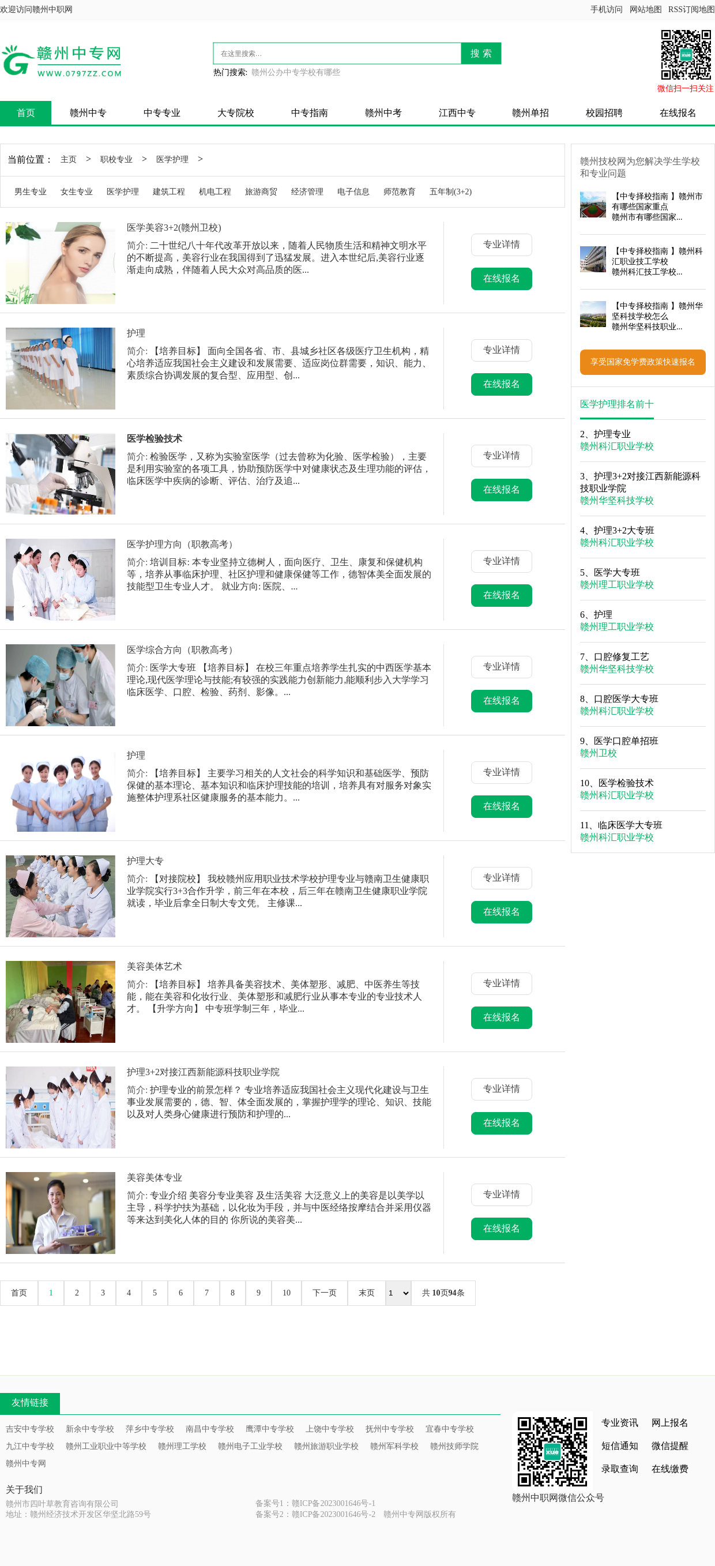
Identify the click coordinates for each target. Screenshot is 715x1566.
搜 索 (481, 53)
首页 (26, 113)
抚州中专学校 (390, 1429)
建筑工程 (169, 191)
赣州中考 (383, 113)
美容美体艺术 (154, 966)
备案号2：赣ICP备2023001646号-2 (315, 1514)
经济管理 (307, 191)
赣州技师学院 (454, 1446)
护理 (136, 333)
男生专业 (30, 191)
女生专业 (77, 191)
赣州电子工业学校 (250, 1446)
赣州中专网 (26, 1463)
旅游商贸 (261, 191)
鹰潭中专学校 (270, 1429)
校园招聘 (604, 113)
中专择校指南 (644, 196)
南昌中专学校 (210, 1429)
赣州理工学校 (182, 1446)
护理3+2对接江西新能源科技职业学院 (203, 1072)
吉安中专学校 (30, 1429)
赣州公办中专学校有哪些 (295, 72)
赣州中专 (88, 113)
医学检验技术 (626, 783)
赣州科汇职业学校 (617, 446)
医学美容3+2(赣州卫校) (174, 227)
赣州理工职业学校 (617, 584)
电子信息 (353, 191)
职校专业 (116, 159)
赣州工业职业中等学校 (106, 1446)
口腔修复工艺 (621, 657)
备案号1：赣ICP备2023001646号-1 (315, 1503)
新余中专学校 (90, 1429)
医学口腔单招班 (626, 741)
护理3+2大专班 (624, 530)
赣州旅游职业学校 (326, 1446)
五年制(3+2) (451, 191)
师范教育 (399, 191)
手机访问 (606, 9)
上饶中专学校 (330, 1429)
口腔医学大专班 (626, 699)
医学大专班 (617, 572)
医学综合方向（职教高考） (182, 650)
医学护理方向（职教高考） (182, 544)
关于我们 (24, 1489)
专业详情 (501, 244)
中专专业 (162, 113)
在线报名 (678, 113)
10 (287, 1293)
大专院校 (235, 113)
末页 (367, 1293)
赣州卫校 (598, 753)
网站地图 (646, 9)
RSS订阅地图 (691, 9)
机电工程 (215, 191)
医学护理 (172, 159)
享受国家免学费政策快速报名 (642, 362)
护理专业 (612, 434)
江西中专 (457, 113)
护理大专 (145, 861)
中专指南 (309, 113)
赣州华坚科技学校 (617, 500)
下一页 (325, 1293)
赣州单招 (530, 113)
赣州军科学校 (394, 1446)
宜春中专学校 (450, 1429)
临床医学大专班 (630, 825)
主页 (69, 159)
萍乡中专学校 (150, 1429)
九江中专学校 (30, 1446)
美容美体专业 (154, 1177)
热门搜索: (230, 72)
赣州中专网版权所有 (419, 1514)
